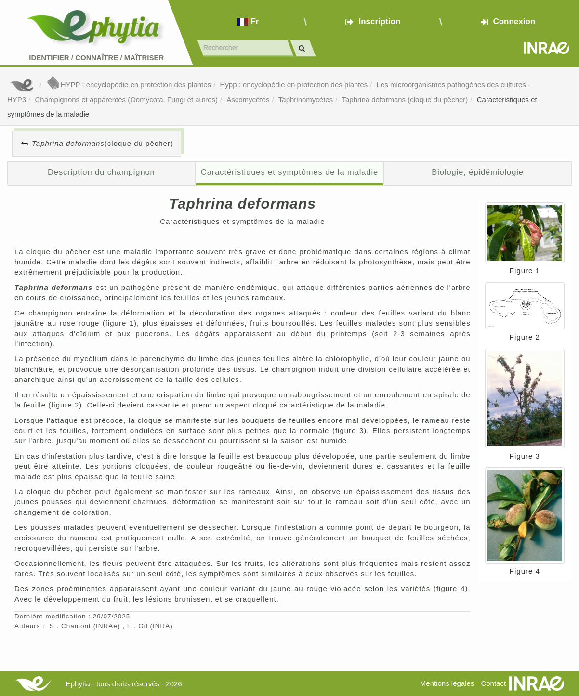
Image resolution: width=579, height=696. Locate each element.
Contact (493, 683)
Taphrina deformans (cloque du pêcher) (405, 99)
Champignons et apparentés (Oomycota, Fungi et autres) (126, 99)
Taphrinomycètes (305, 99)
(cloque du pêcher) (102, 143)
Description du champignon (101, 172)
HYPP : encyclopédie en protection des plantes (128, 84)
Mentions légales (447, 683)
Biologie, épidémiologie (478, 172)
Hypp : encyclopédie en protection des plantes (294, 84)
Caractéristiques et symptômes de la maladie (289, 172)
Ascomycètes (247, 99)
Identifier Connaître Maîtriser (96, 57)
